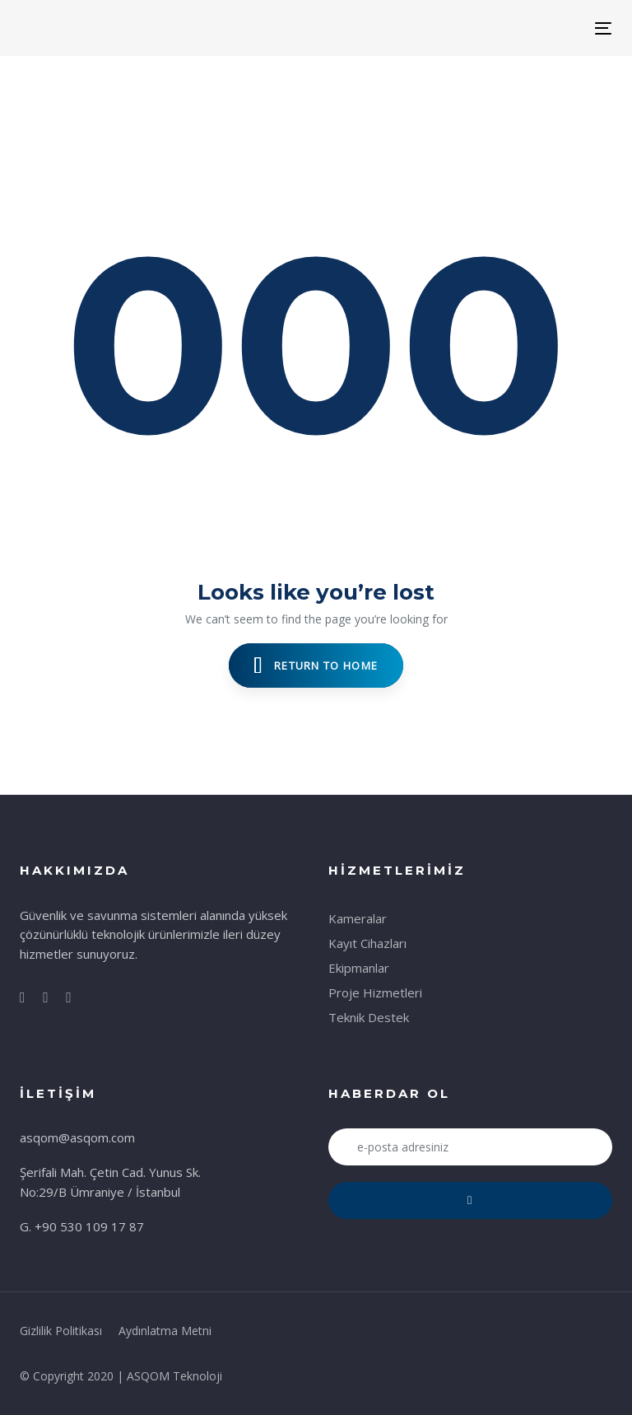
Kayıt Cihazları (367, 943)
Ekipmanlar (358, 968)
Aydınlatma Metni (164, 1330)
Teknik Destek (368, 1017)
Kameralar (357, 918)
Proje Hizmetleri (375, 992)
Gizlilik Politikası (61, 1330)
